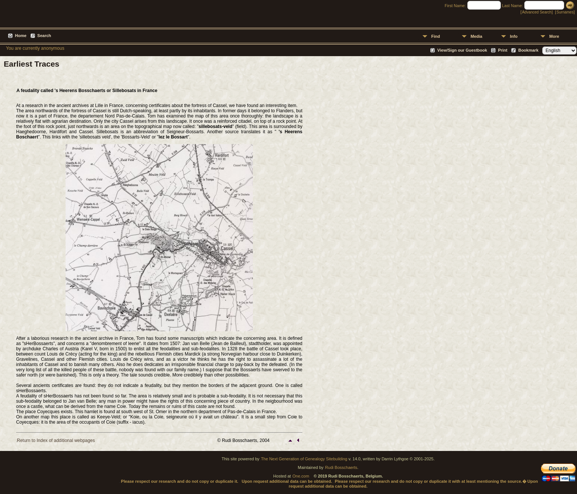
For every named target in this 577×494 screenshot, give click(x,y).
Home (21, 35)
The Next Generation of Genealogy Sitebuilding (304, 459)
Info (513, 36)
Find (435, 36)
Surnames (565, 12)
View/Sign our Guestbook (462, 50)
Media (476, 36)
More (554, 36)
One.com (300, 476)
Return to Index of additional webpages (56, 440)
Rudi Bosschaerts (341, 467)
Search (44, 35)
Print (502, 50)
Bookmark (528, 50)
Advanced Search (537, 12)
